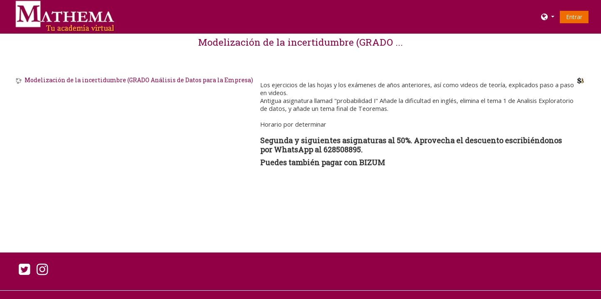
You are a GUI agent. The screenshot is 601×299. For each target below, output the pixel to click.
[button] (548, 16)
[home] (64, 16)
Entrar (574, 17)
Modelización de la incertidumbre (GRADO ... (300, 42)
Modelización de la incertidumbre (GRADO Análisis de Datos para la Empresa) (139, 80)
